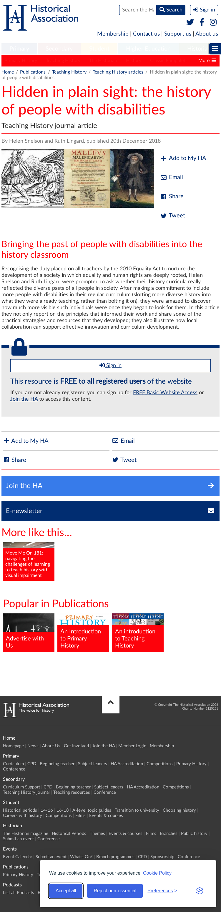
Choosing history (179, 810)
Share (172, 197)
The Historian (103, 60)
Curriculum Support (21, 787)
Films (80, 815)
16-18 (63, 810)
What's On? (81, 857)
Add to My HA (183, 158)
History (133, 60)
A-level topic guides (91, 810)
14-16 (47, 810)
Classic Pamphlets (168, 60)
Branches (168, 833)
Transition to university (137, 810)
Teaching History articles (118, 72)
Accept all (66, 890)
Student (99, 49)
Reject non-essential (115, 890)
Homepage (13, 746)
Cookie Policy (157, 873)
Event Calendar (17, 857)
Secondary (59, 49)
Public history (194, 833)
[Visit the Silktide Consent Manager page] (200, 891)
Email (171, 177)
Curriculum (13, 764)
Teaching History (63, 60)
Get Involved (76, 746)
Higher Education (148, 49)
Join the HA (24, 399)
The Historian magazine (25, 833)
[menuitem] (19, 49)
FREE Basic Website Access (165, 392)
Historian (199, 49)
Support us (177, 34)
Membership (113, 34)
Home (7, 72)
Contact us (146, 34)
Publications (33, 72)
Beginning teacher (57, 764)
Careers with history (22, 815)
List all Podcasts (18, 893)
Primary (19, 49)
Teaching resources (71, 792)
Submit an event (18, 839)
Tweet (172, 216)
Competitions (160, 764)
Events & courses (106, 815)
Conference (14, 769)
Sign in (110, 365)
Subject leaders (92, 764)
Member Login (132, 746)
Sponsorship (162, 857)
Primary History (20, 60)
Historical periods (20, 810)
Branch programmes (115, 857)
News (33, 746)
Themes (97, 833)
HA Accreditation (127, 764)
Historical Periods (69, 833)
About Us (51, 746)
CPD (31, 764)
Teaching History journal (26, 792)
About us (206, 34)
